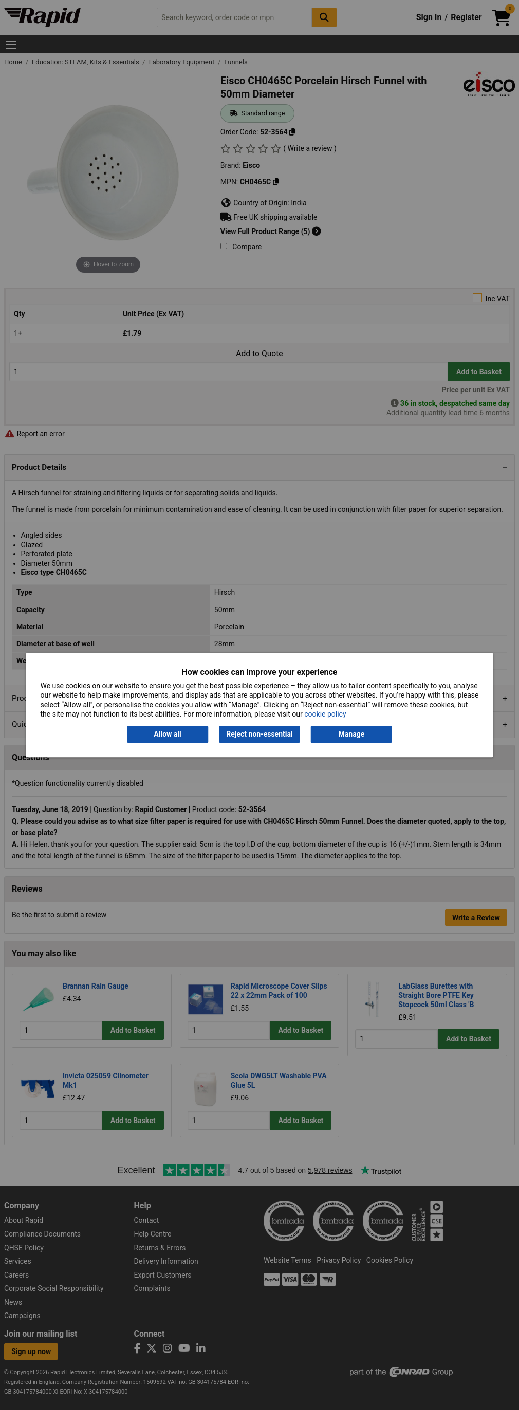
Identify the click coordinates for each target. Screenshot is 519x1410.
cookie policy (325, 714)
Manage (352, 734)
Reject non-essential (259, 734)
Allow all (167, 734)
